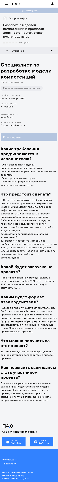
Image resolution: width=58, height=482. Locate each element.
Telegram (9, 463)
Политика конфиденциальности (17, 472)
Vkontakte (10, 459)
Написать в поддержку (13, 475)
